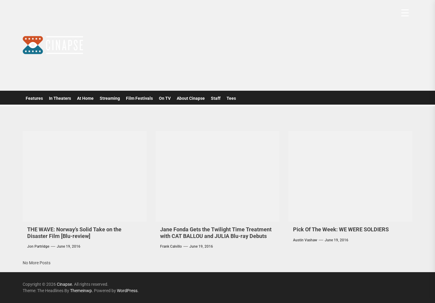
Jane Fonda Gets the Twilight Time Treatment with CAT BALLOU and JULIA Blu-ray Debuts (216, 232)
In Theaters (60, 98)
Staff (216, 98)
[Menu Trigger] (405, 13)
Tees (231, 98)
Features (34, 98)
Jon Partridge (38, 246)
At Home (85, 98)
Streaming (110, 98)
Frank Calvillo (171, 246)
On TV (165, 98)
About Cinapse (191, 98)
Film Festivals (139, 98)
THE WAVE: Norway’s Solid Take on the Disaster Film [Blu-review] (74, 232)
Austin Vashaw (305, 240)
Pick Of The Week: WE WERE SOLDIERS (341, 229)
